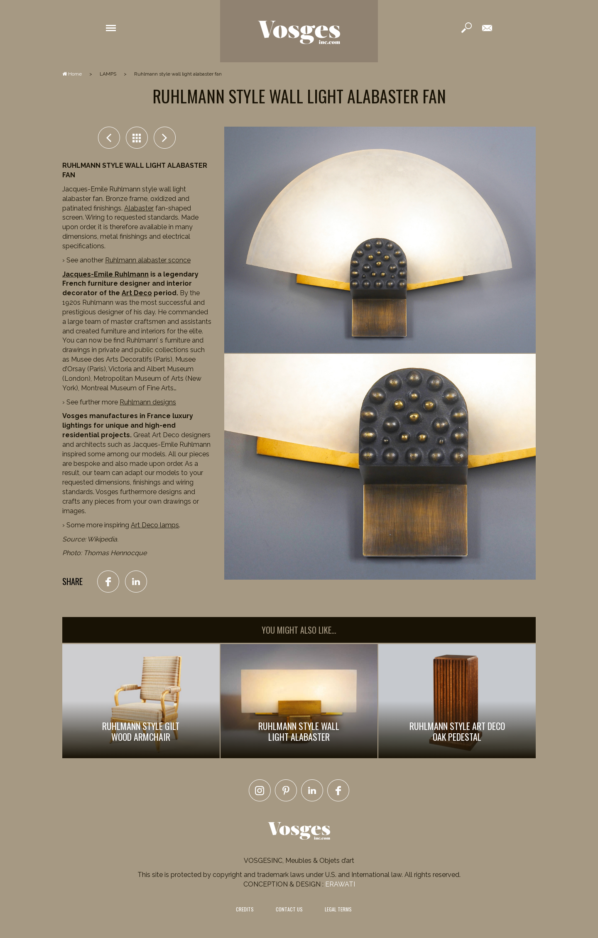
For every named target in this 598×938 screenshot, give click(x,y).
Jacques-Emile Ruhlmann (105, 274)
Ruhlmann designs (148, 402)
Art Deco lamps (155, 525)
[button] (111, 27)
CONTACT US (289, 909)
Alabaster (139, 208)
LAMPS (108, 74)
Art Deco (137, 293)
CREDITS (245, 909)
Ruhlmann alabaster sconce (148, 260)
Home (72, 74)
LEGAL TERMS (338, 909)
